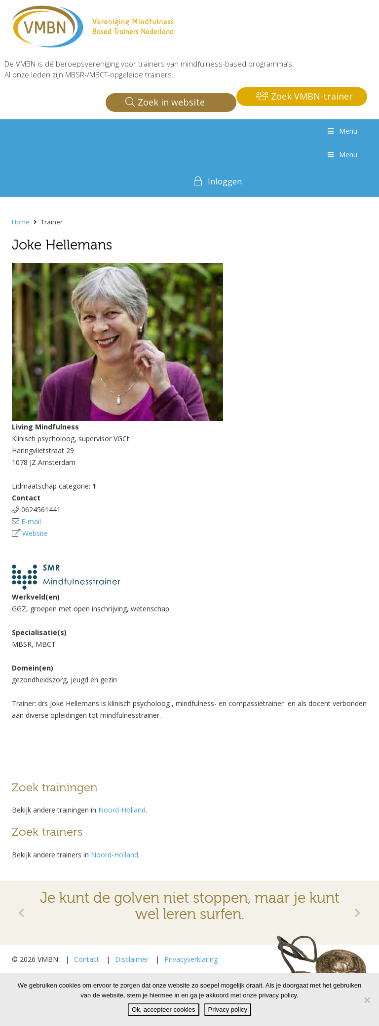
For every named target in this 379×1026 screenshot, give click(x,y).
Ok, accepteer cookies (163, 1009)
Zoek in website (165, 102)
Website (35, 533)
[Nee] (367, 1000)
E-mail (31, 521)
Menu (341, 131)
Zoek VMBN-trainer (304, 96)
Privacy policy (227, 1009)
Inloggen (225, 181)
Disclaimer (132, 959)
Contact (86, 959)
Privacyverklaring (191, 959)
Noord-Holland (122, 809)
